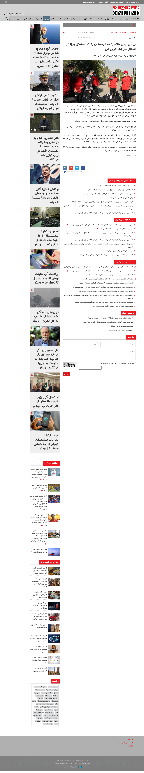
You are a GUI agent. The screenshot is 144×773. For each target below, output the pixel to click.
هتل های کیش (47, 723)
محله (79, 18)
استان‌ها (39, 18)
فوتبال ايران (113, 32)
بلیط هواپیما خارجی (50, 700)
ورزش (46, 18)
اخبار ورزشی (122, 32)
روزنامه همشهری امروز (132, 2)
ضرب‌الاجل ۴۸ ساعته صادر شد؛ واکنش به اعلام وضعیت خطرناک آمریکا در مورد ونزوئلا (103, 299)
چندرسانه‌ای (28, 18)
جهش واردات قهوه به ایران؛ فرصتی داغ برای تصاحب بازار (39, 595)
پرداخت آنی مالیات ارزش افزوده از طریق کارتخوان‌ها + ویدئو (46, 278)
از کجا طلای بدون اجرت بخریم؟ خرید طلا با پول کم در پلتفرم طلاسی (39, 571)
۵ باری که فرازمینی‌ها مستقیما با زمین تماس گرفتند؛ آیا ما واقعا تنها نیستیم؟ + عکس (103, 291)
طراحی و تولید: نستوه (73, 769)
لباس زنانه (48, 698)
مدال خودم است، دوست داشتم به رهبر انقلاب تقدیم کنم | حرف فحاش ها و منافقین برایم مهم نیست (38, 474)
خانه (136, 18)
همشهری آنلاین (125, 10)
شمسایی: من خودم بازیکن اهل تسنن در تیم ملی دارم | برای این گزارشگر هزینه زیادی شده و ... (100, 212)
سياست (115, 18)
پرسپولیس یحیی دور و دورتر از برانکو (120, 334)
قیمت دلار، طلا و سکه (125, 745)
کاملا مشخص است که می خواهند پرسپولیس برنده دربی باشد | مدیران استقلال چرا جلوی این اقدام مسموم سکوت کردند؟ (38, 503)
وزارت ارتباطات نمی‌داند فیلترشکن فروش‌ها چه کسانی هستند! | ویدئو (46, 442)
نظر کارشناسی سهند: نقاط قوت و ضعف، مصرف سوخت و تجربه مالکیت (39, 618)
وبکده (55, 698)
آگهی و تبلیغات (103, 2)
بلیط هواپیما (48, 712)
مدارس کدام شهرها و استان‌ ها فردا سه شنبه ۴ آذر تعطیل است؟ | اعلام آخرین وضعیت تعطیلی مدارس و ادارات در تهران (38, 537)
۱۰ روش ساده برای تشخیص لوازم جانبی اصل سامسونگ (39, 651)
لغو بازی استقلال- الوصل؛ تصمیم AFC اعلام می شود (114, 185)
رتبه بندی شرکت (46, 695)
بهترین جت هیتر (51, 692)
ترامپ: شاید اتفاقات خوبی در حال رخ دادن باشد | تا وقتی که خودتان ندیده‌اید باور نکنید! (102, 257)
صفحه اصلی (132, 32)
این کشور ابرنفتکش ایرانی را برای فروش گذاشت (116, 253)
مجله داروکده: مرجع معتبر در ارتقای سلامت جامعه (39, 662)
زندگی (73, 18)
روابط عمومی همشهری (89, 2)
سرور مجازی (39, 698)
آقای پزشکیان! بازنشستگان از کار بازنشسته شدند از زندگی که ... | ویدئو (46, 238)
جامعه (92, 18)
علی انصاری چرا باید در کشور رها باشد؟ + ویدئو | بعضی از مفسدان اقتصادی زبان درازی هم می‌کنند (46, 148)
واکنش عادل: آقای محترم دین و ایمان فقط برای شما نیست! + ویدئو (45, 196)
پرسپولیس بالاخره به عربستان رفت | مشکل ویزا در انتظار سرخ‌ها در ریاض (101, 47)
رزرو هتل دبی (47, 726)
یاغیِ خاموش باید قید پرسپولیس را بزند (119, 197)
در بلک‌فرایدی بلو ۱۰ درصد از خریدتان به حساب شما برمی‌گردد (39, 605)
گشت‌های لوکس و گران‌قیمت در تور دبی (39, 672)
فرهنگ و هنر (56, 18)
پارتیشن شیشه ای (43, 703)
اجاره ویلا (37, 695)
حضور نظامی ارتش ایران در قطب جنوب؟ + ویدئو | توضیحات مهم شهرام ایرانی (45, 102)
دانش (66, 18)
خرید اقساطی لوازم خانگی (48, 709)
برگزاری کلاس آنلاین (50, 720)
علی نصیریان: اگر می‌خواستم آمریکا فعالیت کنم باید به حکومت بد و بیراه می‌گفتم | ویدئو (47, 359)
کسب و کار (10, 18)
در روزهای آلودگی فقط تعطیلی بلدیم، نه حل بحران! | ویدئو (46, 316)
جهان (107, 18)
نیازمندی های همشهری (117, 2)
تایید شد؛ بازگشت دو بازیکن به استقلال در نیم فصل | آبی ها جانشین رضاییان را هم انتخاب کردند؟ (98, 202)
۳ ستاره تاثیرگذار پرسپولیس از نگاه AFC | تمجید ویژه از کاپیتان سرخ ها (108, 326)
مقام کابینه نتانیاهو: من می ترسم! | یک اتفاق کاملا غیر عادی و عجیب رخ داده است (104, 287)
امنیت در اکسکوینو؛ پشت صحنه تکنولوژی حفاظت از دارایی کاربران (39, 640)
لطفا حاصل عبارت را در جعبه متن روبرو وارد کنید (118, 371)
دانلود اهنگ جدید (40, 689)
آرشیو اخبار (124, 18)
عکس (19, 18)
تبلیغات (130, 748)
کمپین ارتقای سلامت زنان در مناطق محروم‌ (39, 628)
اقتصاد (99, 18)
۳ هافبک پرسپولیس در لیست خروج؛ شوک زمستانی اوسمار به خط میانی (107, 189)
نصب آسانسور (52, 689)
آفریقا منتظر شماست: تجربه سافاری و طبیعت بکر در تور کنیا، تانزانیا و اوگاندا (39, 583)
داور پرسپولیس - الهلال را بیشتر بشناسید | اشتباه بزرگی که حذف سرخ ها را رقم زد (104, 330)
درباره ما (130, 742)
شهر (85, 18)
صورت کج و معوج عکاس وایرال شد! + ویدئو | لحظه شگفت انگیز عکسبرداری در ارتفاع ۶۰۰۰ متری (46, 57)
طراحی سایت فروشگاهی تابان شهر (45, 716)
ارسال (66, 382)
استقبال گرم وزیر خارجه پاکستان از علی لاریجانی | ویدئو (46, 401)
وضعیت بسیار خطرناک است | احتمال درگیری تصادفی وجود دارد (111, 314)
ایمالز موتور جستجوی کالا (44, 706)
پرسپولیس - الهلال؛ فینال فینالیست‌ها (119, 338)
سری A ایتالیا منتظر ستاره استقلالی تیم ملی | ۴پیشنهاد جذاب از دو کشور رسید (105, 193)
